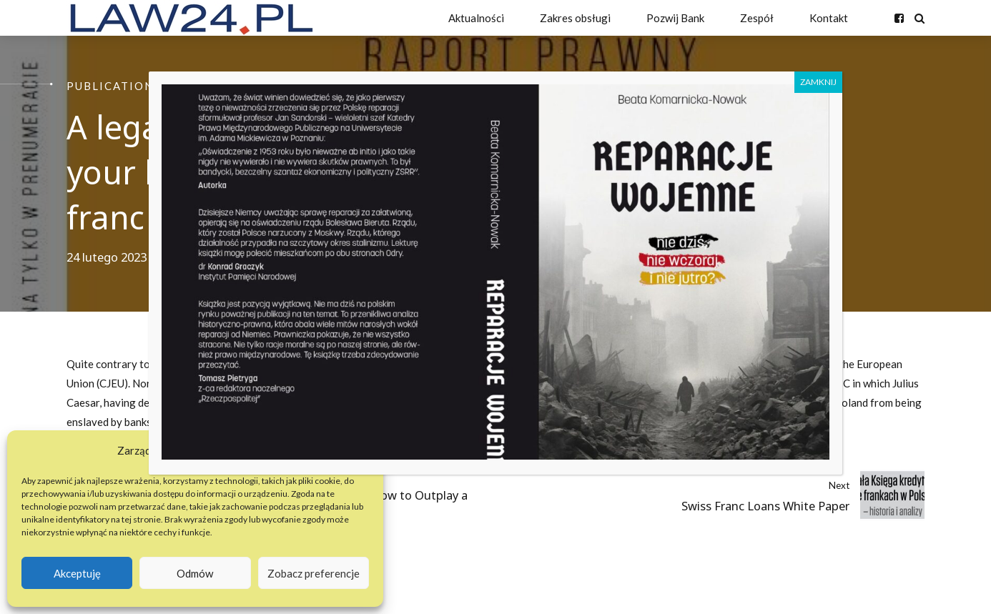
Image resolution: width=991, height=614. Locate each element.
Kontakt (828, 17)
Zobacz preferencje (313, 573)
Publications (113, 85)
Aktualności (476, 17)
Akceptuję (77, 573)
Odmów (195, 573)
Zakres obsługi (575, 17)
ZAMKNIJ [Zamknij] (818, 81)
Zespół (757, 17)
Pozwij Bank (675, 17)
